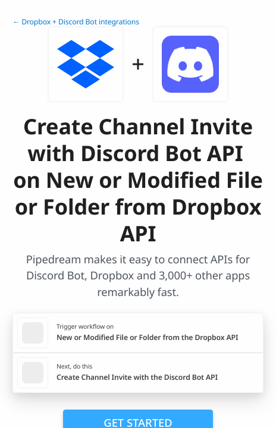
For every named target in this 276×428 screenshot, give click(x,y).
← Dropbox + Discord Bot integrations (75, 22)
